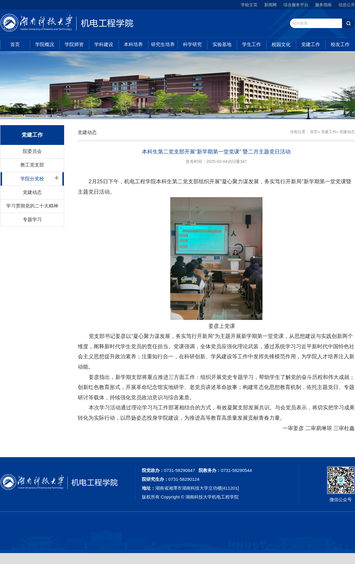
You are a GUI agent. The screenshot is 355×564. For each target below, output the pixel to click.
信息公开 (346, 4)
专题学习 (32, 219)
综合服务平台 (295, 4)
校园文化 (281, 44)
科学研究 (192, 44)
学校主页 (249, 4)
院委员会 (32, 151)
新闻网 (270, 4)
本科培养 (133, 44)
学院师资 (74, 44)
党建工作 (310, 44)
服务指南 (323, 4)
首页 (15, 44)
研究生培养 (163, 44)
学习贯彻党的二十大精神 (32, 205)
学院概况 (44, 44)
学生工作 (251, 44)
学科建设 (103, 44)
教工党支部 (32, 164)
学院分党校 (32, 178)
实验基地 (222, 44)
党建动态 (32, 192)
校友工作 (340, 44)
